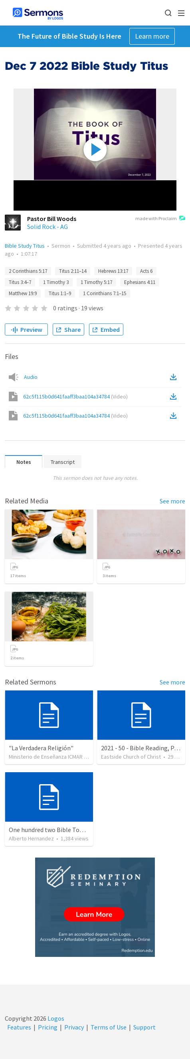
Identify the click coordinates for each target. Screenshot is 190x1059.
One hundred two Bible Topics (49, 830)
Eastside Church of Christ (131, 756)
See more (172, 501)
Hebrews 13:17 (113, 271)
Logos (55, 1018)
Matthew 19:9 (23, 293)
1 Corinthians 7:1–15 (104, 293)
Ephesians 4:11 (139, 282)
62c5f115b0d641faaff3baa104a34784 (75, 396)
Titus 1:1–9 (60, 293)
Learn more (152, 36)
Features (19, 1027)
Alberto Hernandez (31, 838)
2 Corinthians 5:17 (28, 271)
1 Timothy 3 (56, 282)
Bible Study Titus (25, 245)
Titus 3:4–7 (20, 282)
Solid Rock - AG (47, 227)
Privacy (74, 1027)
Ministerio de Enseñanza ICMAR (46, 756)
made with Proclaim (160, 219)
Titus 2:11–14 (72, 271)
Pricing (47, 1027)
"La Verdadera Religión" (41, 748)
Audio (31, 377)
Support (144, 1027)
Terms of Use (109, 1027)
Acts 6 (146, 271)
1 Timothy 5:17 (96, 282)
